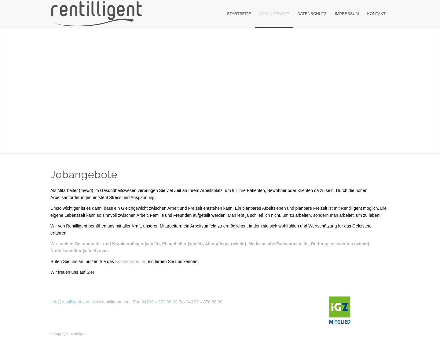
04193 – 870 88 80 (159, 301)
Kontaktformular (130, 261)
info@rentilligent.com (70, 301)
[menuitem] (239, 13)
